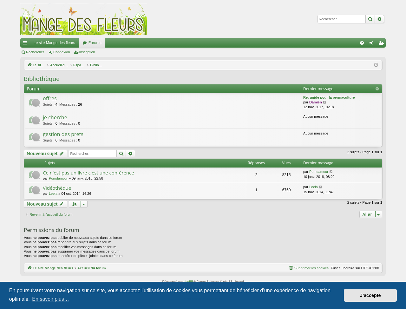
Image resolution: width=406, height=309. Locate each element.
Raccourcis (26, 44)
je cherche (55, 117)
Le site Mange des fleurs (54, 43)
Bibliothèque (42, 79)
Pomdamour (58, 178)
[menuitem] (362, 43)
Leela (53, 193)
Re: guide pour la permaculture (329, 97)
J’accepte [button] (370, 295)
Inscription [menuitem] (382, 44)
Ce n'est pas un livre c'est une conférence (88, 172)
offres (50, 98)
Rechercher (35, 52)
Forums (95, 43)
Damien (315, 102)
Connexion (61, 52)
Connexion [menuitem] (373, 44)
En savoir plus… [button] (50, 299)
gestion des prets (63, 134)
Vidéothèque (57, 188)
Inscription (87, 52)
